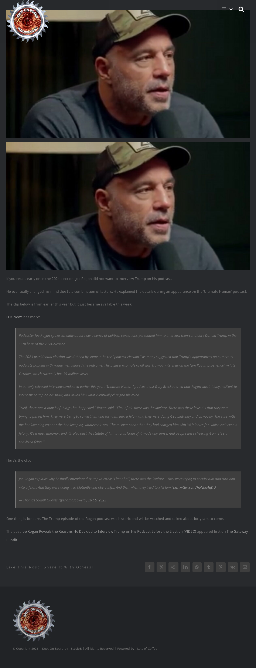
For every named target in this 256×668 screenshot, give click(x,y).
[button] (241, 9)
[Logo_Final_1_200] (33, 601)
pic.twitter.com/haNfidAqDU (194, 487)
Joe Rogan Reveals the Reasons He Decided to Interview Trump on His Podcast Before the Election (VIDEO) (109, 531)
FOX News (14, 317)
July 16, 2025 (96, 500)
